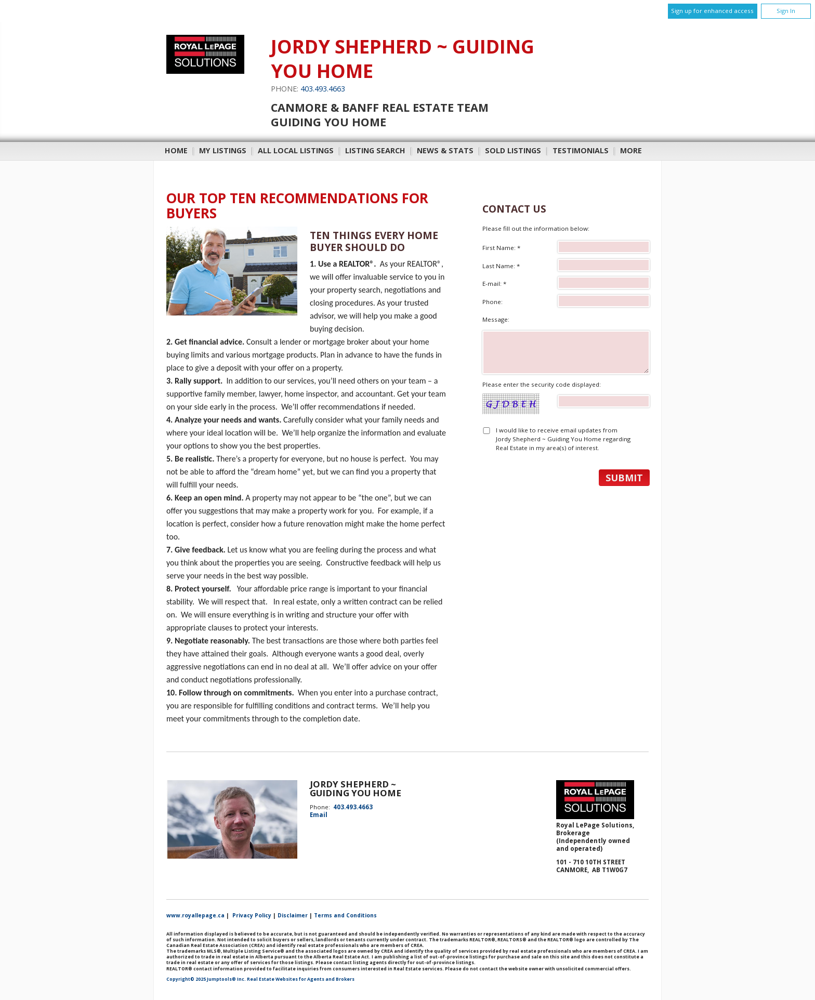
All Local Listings (296, 150)
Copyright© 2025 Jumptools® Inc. (206, 979)
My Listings (222, 150)
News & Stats (445, 150)
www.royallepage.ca (195, 915)
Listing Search (375, 150)
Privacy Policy (251, 915)
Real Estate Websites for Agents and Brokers (300, 979)
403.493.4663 (322, 89)
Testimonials (581, 150)
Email (318, 815)
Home (176, 150)
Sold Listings (513, 150)
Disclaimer (293, 915)
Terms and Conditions (345, 915)
